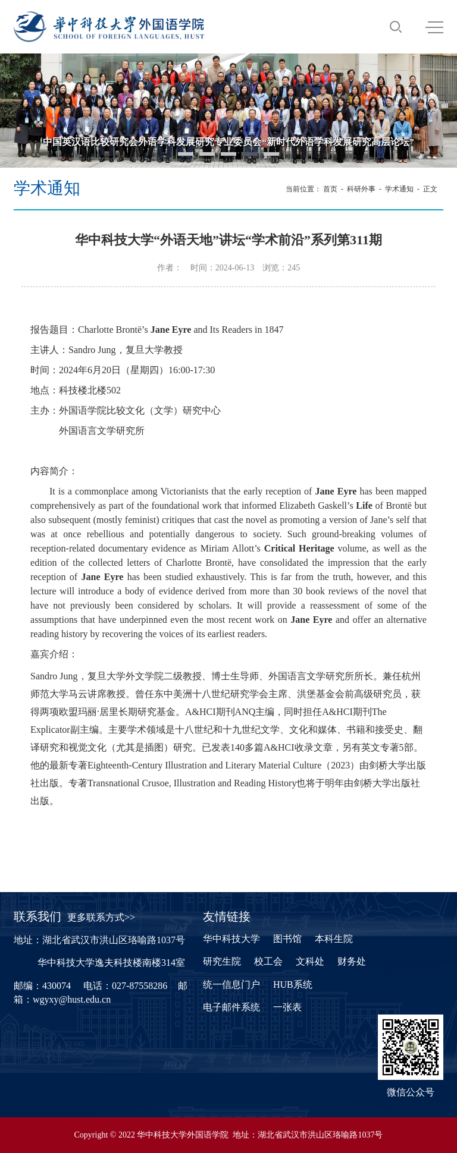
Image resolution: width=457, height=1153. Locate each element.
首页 (330, 189)
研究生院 (222, 961)
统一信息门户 (231, 984)
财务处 (351, 961)
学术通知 (399, 189)
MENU (434, 27)
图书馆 (287, 939)
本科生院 (334, 939)
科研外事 (361, 189)
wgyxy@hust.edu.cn (72, 999)
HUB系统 (292, 984)
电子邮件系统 (231, 1007)
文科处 (310, 961)
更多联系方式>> (101, 917)
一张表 (287, 1007)
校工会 (268, 961)
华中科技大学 (231, 939)
